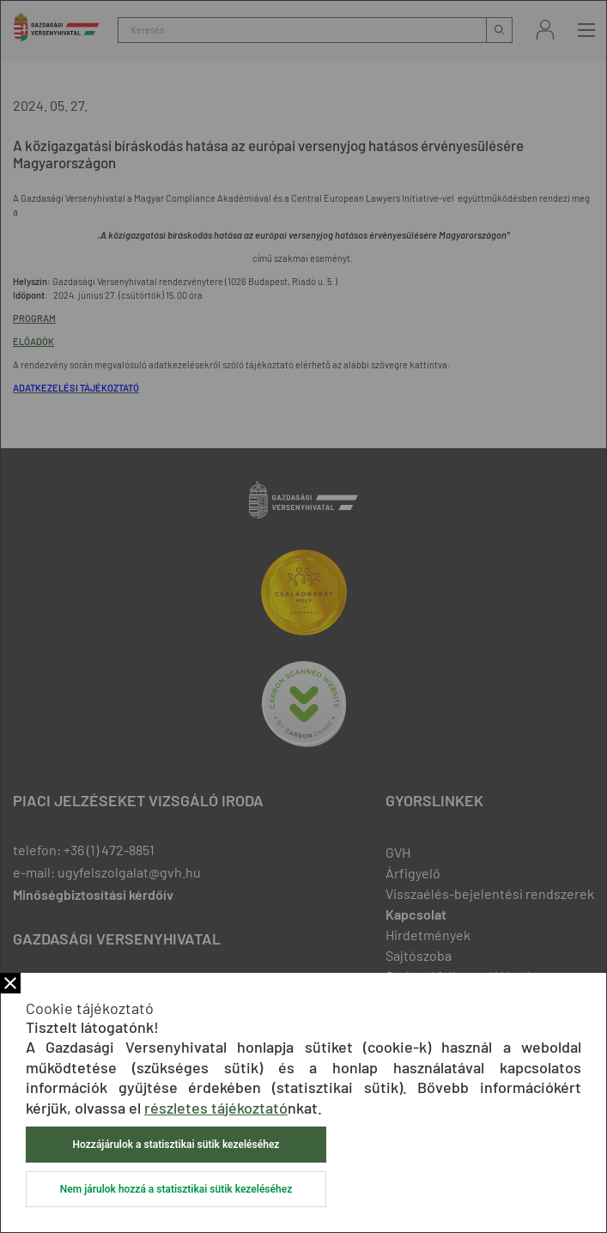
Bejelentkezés (545, 29)
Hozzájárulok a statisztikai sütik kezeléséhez (176, 1145)
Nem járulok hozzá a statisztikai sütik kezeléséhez (176, 1189)
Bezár (10, 983)
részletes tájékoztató (216, 1107)
